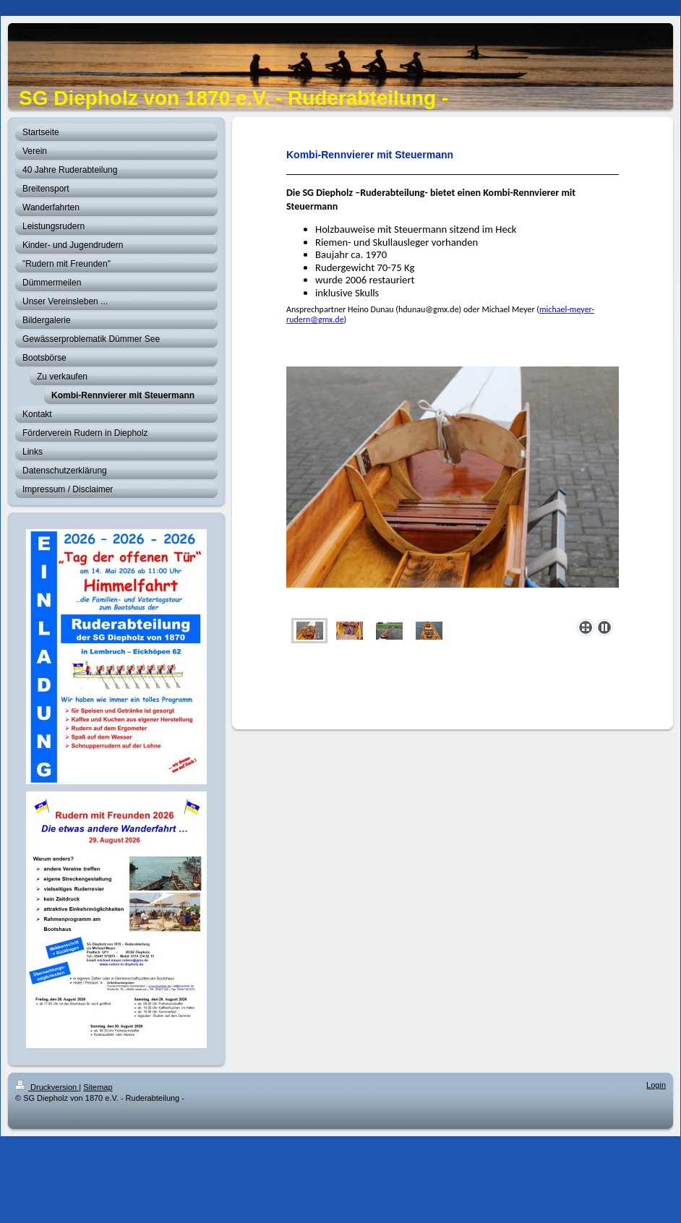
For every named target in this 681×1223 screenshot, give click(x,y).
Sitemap (97, 1087)
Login (656, 1085)
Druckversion (47, 1087)
